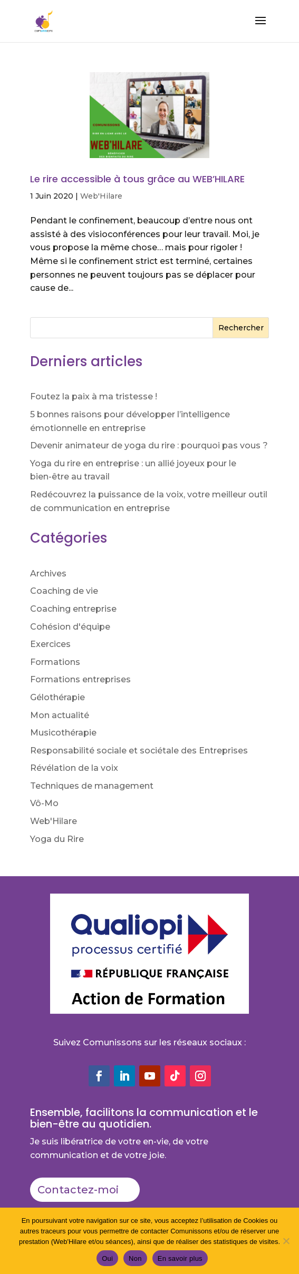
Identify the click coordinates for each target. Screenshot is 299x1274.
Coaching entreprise (73, 609)
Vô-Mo (44, 803)
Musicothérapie (63, 733)
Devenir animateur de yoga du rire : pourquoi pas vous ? (149, 445)
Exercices (50, 644)
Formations (55, 662)
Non (135, 1258)
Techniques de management (91, 786)
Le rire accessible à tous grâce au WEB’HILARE (137, 178)
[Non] (286, 1241)
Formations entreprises (80, 679)
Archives (48, 574)
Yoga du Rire (57, 839)
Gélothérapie (57, 697)
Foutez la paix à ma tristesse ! (93, 396)
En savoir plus (180, 1258)
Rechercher (241, 327)
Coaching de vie (64, 591)
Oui (107, 1258)
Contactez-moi (78, 1189)
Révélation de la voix (74, 768)
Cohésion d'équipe (70, 627)
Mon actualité (59, 715)
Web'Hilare (101, 196)
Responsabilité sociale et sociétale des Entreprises (139, 751)
